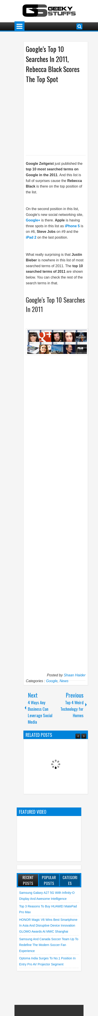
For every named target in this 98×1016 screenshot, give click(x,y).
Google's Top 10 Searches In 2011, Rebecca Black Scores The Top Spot (53, 64)
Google (52, 681)
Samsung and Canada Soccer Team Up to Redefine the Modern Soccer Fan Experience (48, 945)
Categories (70, 880)
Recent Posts (28, 880)
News (63, 681)
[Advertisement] (62, 119)
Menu (19, 26)
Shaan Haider (75, 675)
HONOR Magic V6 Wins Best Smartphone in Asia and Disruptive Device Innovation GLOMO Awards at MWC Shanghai (48, 925)
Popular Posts (49, 880)
